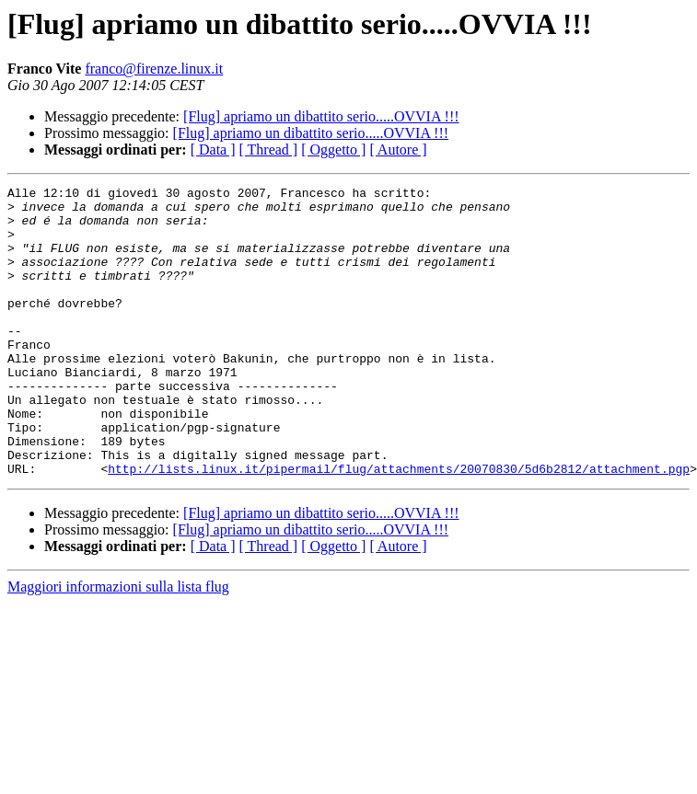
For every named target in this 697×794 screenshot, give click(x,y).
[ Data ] (213, 149)
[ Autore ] (397, 149)
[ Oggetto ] (333, 149)
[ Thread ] (268, 149)
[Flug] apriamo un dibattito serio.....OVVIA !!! (321, 116)
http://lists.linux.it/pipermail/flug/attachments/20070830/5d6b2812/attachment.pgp (399, 526)
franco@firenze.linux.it (154, 68)
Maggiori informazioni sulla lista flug (118, 644)
